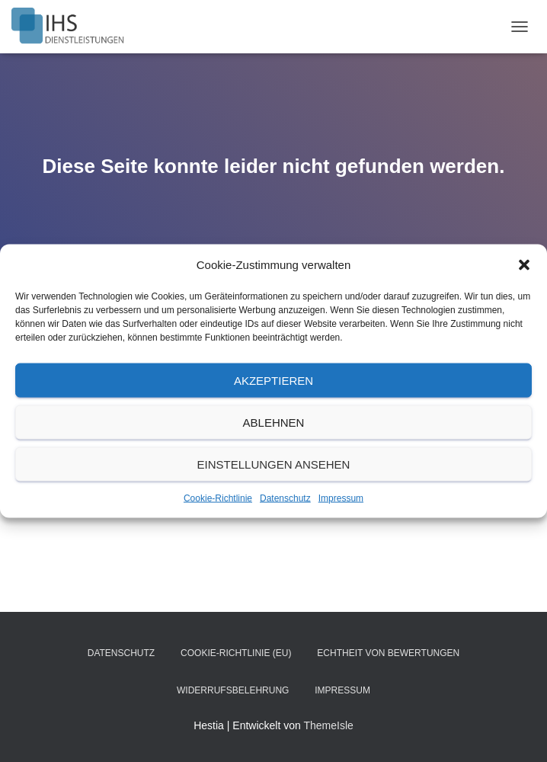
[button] (524, 265)
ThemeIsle (328, 725)
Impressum (340, 498)
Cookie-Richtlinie (218, 498)
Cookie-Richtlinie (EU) (236, 653)
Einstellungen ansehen (273, 463)
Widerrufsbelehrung (233, 690)
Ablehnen (274, 421)
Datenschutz (285, 498)
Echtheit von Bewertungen (388, 653)
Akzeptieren (273, 379)
